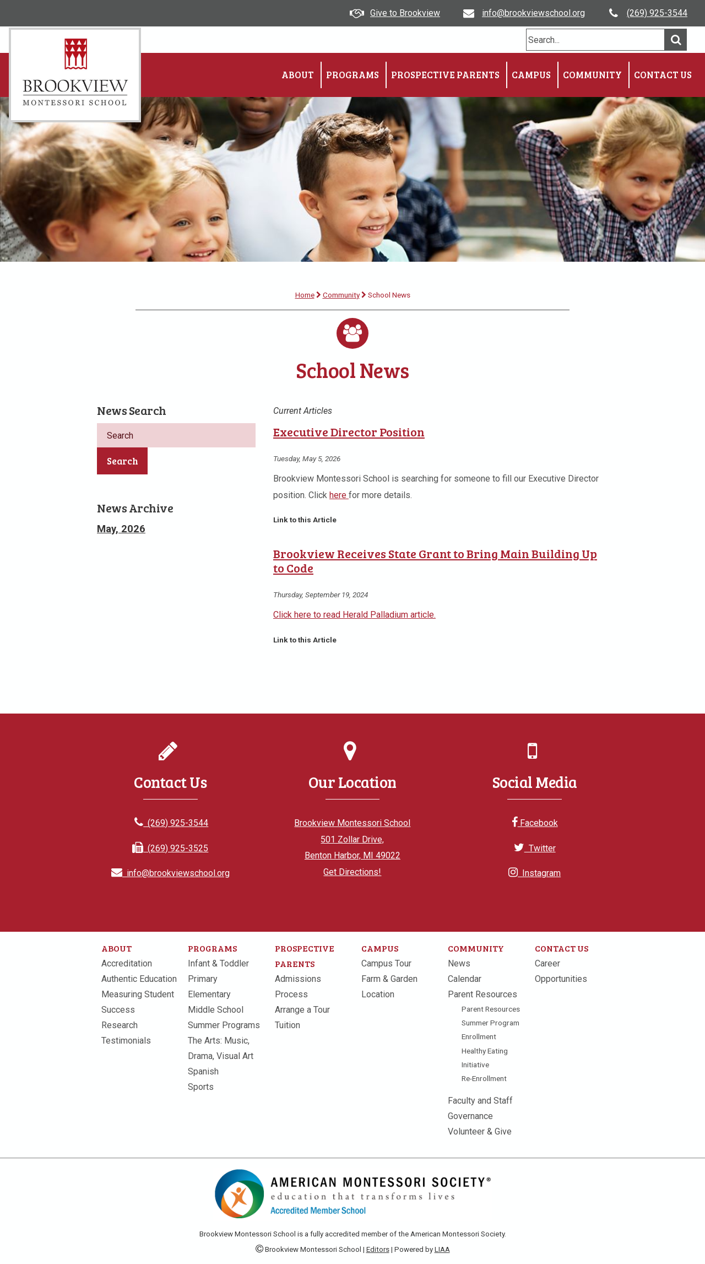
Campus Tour (386, 963)
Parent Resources (482, 994)
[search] (595, 40)
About (297, 74)
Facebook (535, 823)
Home (304, 294)
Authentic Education (139, 979)
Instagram (534, 873)
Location (377, 994)
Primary (203, 979)
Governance (470, 1116)
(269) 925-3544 (657, 13)
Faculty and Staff (480, 1100)
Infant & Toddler (218, 963)
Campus (531, 74)
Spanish (203, 1071)
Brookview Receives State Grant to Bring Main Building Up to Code (435, 560)
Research (119, 1025)
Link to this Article (305, 519)
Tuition (287, 1025)
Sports (201, 1087)
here (339, 495)
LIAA (442, 1249)
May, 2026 (121, 528)
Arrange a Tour (302, 1009)
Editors (377, 1249)
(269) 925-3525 (170, 848)
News (459, 963)
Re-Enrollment (484, 1078)
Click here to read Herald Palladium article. (354, 614)
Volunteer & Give (480, 1131)
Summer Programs (224, 1025)
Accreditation (126, 963)
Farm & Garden (389, 979)
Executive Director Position (349, 432)
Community (592, 74)
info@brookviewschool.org (533, 13)
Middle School (215, 1009)
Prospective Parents (445, 74)
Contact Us (663, 74)
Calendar (464, 979)
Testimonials (126, 1040)
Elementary (209, 994)
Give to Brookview (405, 13)
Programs (352, 74)
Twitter (535, 848)
